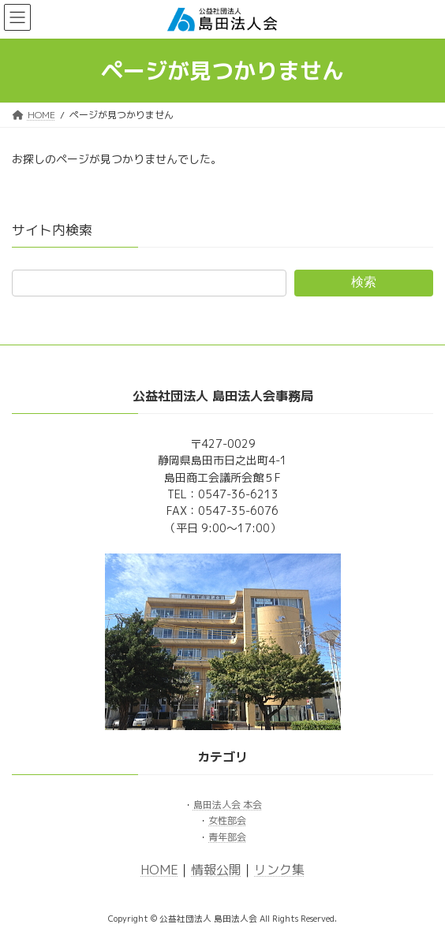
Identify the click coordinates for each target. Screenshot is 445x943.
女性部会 (227, 821)
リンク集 (279, 869)
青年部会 (227, 837)
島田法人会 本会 (227, 804)
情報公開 (216, 869)
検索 (363, 282)
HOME (159, 869)
